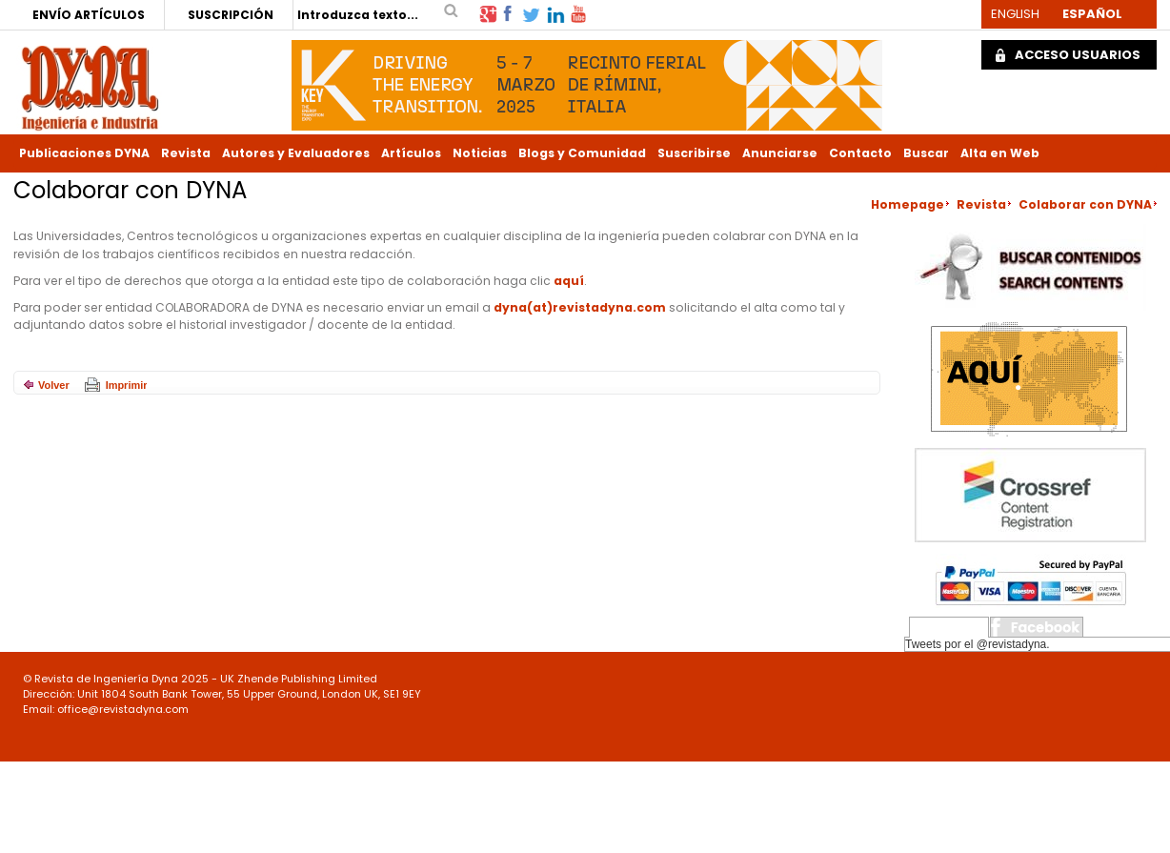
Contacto (860, 153)
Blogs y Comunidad (582, 153)
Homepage (907, 204)
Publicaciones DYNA (84, 153)
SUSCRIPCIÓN (230, 15)
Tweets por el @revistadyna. (977, 644)
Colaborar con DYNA (1085, 204)
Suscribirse (694, 153)
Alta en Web (999, 153)
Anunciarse (779, 153)
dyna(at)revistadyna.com (580, 307)
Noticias (480, 153)
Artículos (411, 153)
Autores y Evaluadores (296, 153)
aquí (569, 281)
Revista (186, 153)
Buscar (926, 153)
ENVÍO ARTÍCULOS (88, 15)
